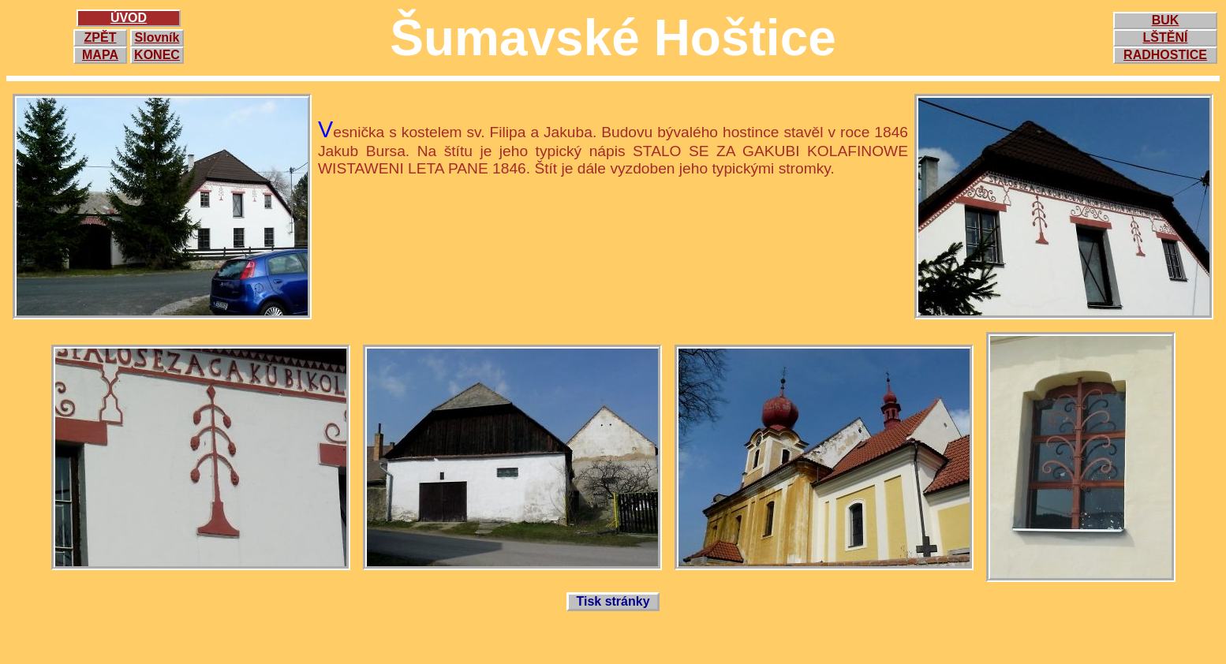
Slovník (157, 37)
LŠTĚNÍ (1165, 37)
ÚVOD (128, 17)
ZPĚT (100, 37)
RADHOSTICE (1165, 55)
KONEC (157, 55)
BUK (1165, 20)
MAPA (100, 55)
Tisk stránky (612, 601)
